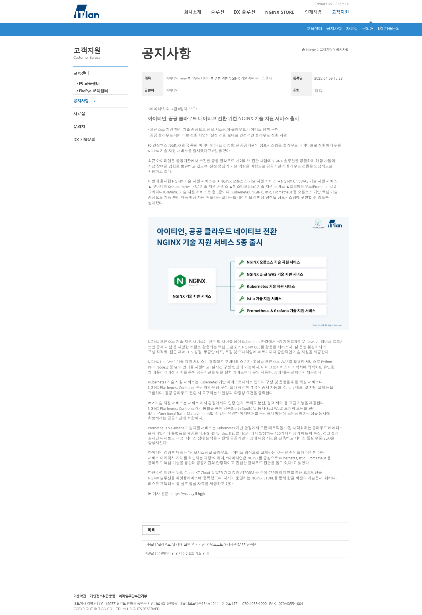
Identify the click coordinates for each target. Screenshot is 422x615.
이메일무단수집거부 (133, 596)
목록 (151, 530)
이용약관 (79, 596)
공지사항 (334, 28)
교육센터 (314, 28)
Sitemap (342, 4)
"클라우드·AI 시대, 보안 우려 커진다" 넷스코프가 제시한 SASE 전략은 (206, 544)
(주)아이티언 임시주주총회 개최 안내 (183, 553)
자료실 (352, 28)
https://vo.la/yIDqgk (188, 493)
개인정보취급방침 (102, 596)
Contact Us (323, 4)
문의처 (368, 28)
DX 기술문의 (389, 28)
